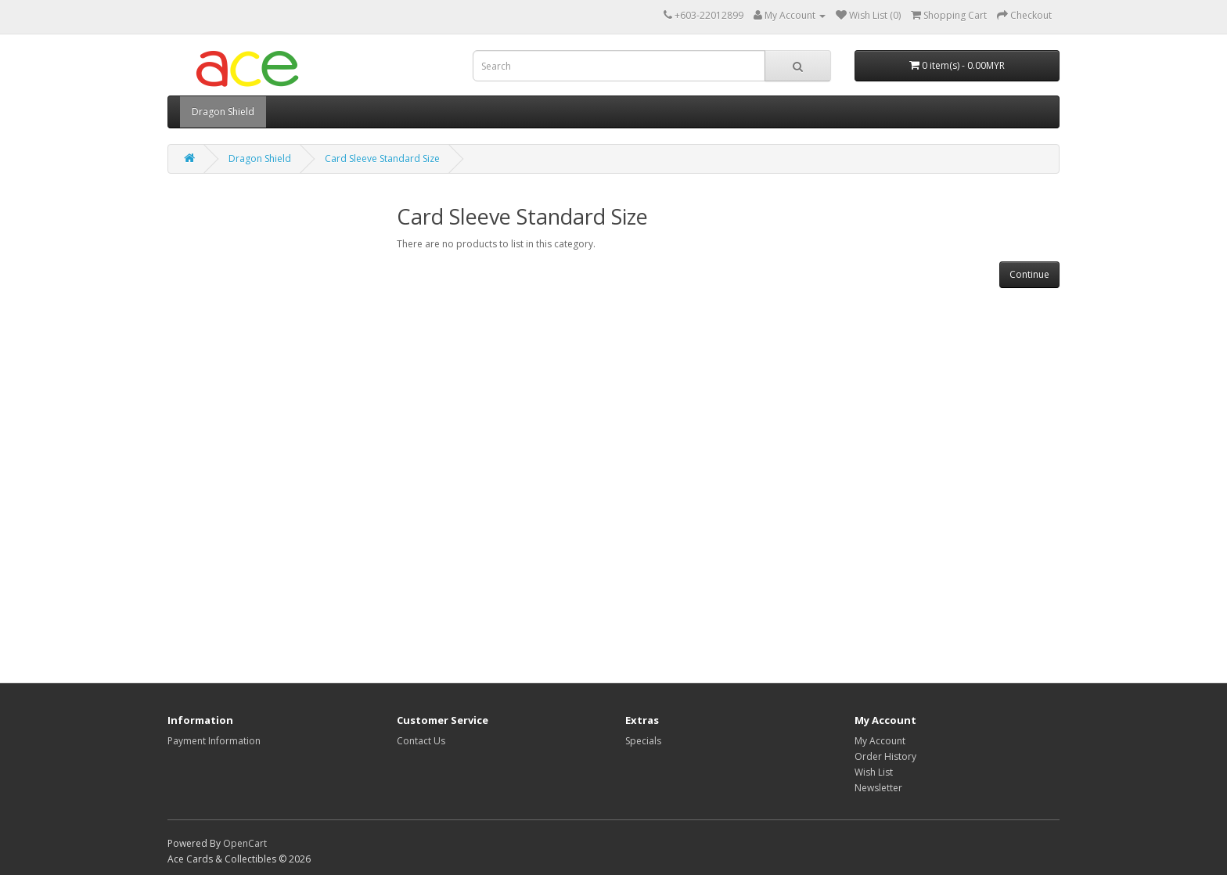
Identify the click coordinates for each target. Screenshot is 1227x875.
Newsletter (878, 787)
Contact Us (421, 740)
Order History (885, 756)
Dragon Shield (223, 111)
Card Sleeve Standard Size (382, 158)
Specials (643, 740)
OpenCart (245, 843)
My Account (880, 740)
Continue (1029, 274)
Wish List (874, 772)
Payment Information (214, 740)
